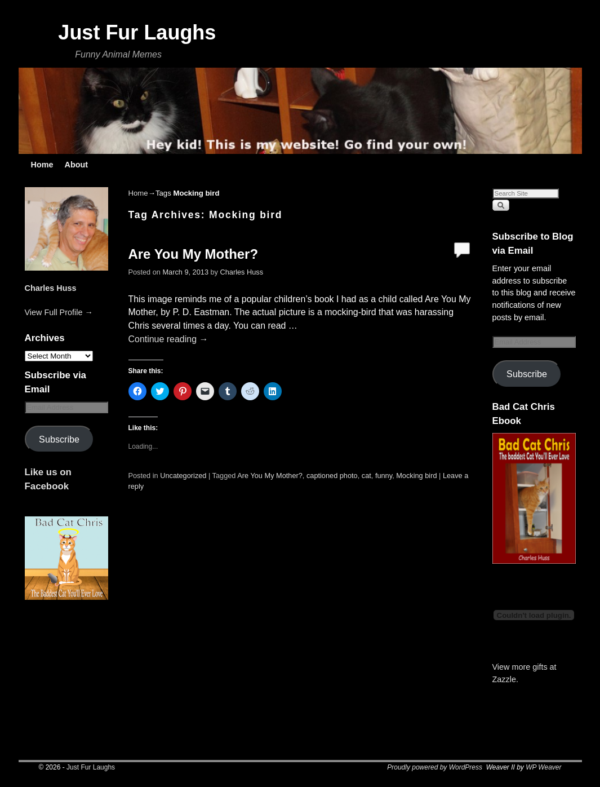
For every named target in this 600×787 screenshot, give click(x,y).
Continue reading (168, 339)
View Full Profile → (59, 312)
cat (366, 475)
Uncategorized (183, 475)
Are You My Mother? (193, 254)
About (76, 164)
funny (383, 475)
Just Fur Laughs (137, 32)
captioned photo (332, 475)
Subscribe (59, 439)
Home (42, 164)
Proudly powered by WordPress (434, 767)
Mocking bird (416, 475)
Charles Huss (51, 288)
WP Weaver (543, 767)
